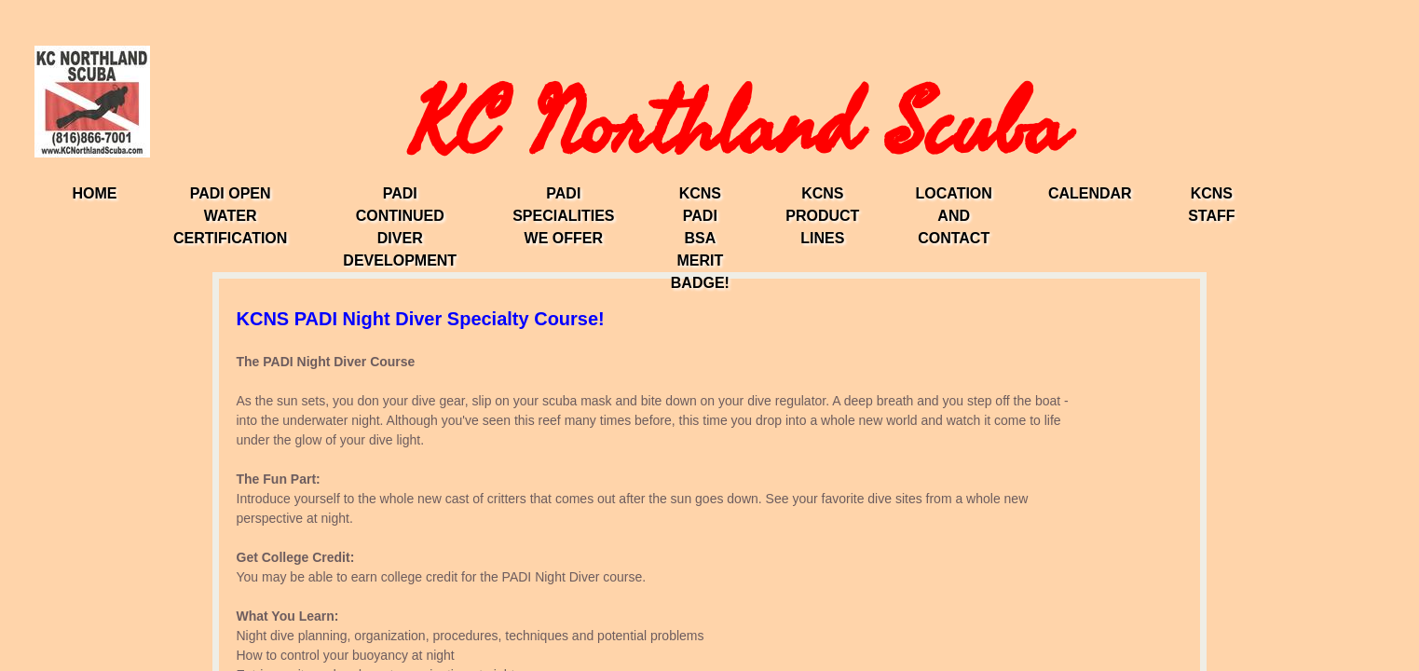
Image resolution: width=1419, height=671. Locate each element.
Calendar (1090, 193)
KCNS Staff (1211, 204)
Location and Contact (953, 215)
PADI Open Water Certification (230, 215)
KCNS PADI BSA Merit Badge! (700, 238)
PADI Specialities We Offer (563, 215)
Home (94, 193)
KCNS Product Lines (822, 215)
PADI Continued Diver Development (400, 226)
